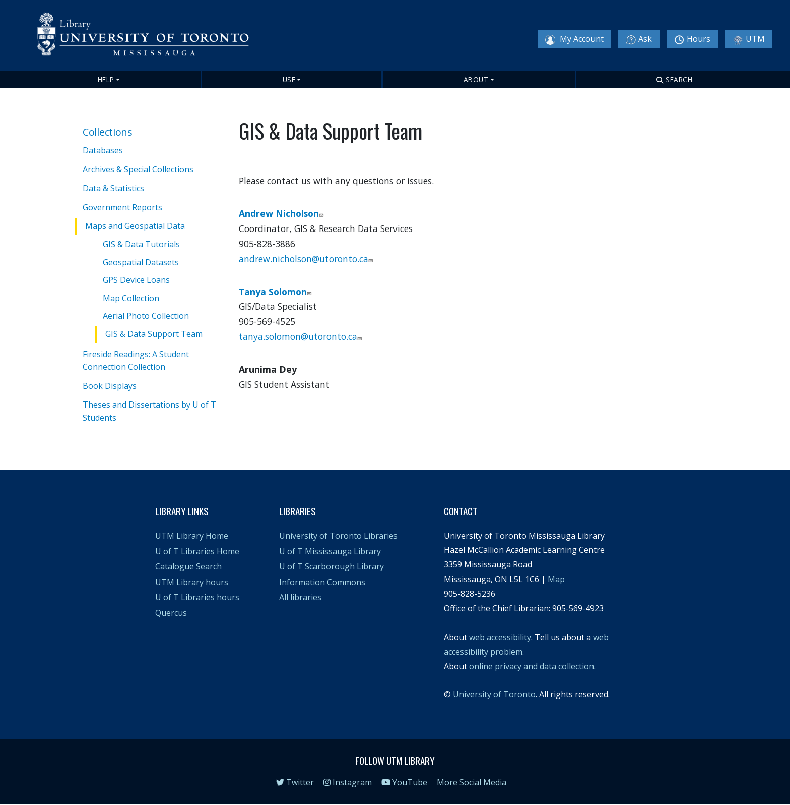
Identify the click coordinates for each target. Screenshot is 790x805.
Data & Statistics (113, 188)
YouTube (404, 782)
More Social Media (471, 782)
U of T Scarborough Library (331, 566)
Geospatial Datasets (141, 262)
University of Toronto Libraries (338, 535)
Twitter (295, 782)
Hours (692, 39)
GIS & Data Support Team (154, 333)
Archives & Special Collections (138, 169)
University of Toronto (494, 694)
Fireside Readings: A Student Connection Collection (136, 361)
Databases (103, 150)
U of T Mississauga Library (330, 551)
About (476, 79)
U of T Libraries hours (197, 597)
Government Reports (122, 207)
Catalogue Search (188, 566)
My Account (574, 39)
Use (289, 79)
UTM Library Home (191, 535)
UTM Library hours (191, 582)
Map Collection (131, 298)
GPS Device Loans (136, 279)
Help (106, 79)
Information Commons (322, 582)
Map (556, 579)
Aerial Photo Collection (146, 315)
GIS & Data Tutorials (141, 244)
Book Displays (110, 385)
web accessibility (500, 637)
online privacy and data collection (531, 666)
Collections (108, 132)
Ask (639, 39)
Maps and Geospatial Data (135, 226)
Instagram (347, 782)
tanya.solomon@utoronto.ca (301, 336)
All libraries (300, 597)
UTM (749, 39)
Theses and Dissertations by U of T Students (149, 411)
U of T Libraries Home (197, 551)
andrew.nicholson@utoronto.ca (307, 259)
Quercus (171, 612)
